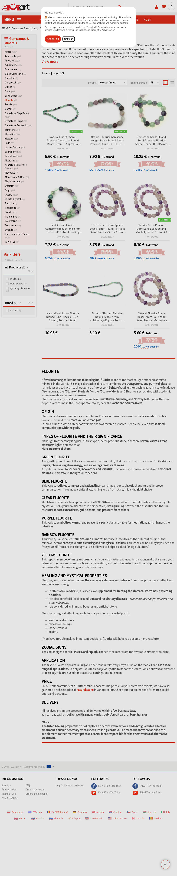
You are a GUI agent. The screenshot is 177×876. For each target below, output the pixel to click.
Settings (68, 39)
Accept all (53, 38)
